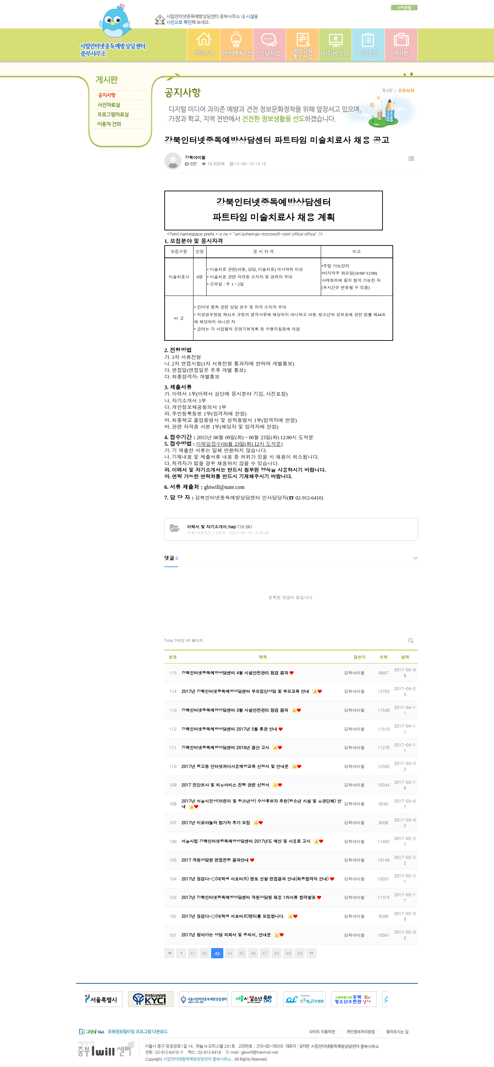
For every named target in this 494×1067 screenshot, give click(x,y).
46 (253, 953)
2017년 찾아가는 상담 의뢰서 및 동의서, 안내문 (226, 934)
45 (241, 953)
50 (300, 953)
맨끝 (311, 953)
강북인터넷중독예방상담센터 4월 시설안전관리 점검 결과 (235, 672)
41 (192, 953)
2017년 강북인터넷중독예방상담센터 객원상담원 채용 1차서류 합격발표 (249, 897)
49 (288, 953)
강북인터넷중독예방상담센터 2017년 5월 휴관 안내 (230, 729)
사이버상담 (335, 44)
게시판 (401, 44)
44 (230, 953)
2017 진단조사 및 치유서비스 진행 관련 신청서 (226, 785)
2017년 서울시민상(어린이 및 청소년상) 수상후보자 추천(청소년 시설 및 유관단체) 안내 (261, 804)
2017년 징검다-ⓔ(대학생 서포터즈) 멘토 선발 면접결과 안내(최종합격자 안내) (255, 879)
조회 (383, 657)
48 (276, 953)
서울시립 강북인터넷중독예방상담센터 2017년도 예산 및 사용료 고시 (246, 841)
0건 (191, 163)
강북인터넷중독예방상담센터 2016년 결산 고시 (226, 747)
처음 (169, 953)
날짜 (405, 657)
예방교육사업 (302, 44)
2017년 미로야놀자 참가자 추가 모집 (216, 822)
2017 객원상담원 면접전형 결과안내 (215, 860)
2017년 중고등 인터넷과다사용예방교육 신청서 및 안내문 (235, 766)
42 (204, 953)
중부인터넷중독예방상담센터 (203, 44)
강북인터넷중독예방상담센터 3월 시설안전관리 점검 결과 (235, 710)
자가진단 (368, 44)
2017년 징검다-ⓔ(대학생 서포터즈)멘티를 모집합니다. (233, 916)
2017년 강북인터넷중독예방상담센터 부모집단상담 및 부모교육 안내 (245, 691)
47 (265, 953)
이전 (181, 953)
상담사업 (269, 44)
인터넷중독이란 (236, 44)
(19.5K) (219, 526)
